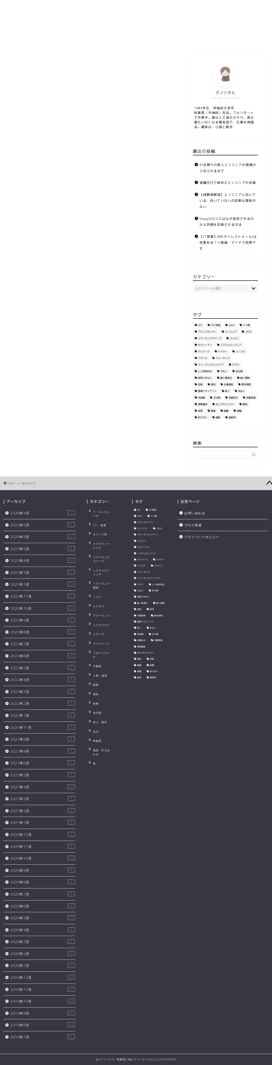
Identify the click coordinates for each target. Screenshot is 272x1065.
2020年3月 (42, 941)
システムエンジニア (103, 547)
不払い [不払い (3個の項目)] (223, 371)
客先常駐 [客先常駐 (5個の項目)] (246, 384)
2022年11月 (42, 596)
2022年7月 (42, 643)
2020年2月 (42, 953)
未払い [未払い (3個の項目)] (241, 391)
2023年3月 (42, 572)
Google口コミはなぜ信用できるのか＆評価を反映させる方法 (226, 221)
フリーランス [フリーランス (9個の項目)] (222, 358)
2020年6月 (42, 906)
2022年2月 (42, 703)
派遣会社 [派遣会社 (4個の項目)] (233, 397)
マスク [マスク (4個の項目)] (235, 364)
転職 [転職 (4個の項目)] (226, 410)
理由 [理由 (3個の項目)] (245, 404)
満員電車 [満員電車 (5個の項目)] (202, 404)
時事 (93, 641)
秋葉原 (94, 670)
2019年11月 (42, 989)
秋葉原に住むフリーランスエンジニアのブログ (136, 17)
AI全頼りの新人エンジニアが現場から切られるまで (227, 167)
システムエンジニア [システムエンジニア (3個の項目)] (230, 345)
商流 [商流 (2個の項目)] (213, 384)
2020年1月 (42, 965)
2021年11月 (42, 727)
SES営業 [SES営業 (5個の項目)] (215, 325)
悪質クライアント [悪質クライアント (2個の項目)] (207, 391)
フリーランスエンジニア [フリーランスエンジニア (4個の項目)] (211, 364)
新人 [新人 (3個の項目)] (227, 391)
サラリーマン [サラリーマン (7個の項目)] (205, 345)
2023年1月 (42, 584)
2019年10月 (42, 1001)
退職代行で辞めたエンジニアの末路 (227, 182)
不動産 (94, 612)
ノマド (94, 562)
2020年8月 (42, 882)
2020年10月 (42, 858)
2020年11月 (42, 846)
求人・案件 (97, 656)
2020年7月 (42, 894)
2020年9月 (42, 870)
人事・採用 (97, 619)
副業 (93, 627)
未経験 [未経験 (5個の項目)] (201, 397)
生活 (93, 663)
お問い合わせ (127, 40)
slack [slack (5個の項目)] (231, 325)
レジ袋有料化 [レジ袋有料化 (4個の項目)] (205, 371)
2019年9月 (42, 1013)
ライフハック (98, 598)
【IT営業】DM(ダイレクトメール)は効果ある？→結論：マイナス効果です (228, 242)
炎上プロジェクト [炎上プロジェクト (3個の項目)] (224, 404)
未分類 (94, 648)
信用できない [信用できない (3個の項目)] (205, 377)
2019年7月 (42, 1037)
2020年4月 (42, 929)
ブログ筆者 (96, 40)
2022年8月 (42, 632)
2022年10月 (42, 608)
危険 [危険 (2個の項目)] (200, 384)
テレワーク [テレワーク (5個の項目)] (204, 351)
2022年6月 (42, 655)
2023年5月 (42, 548)
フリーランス (98, 576)
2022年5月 (42, 667)
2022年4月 (42, 679)
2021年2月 (42, 810)
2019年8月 (42, 1025)
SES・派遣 (97, 518)
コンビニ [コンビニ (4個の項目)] (234, 338)
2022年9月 (42, 620)
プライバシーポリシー (167, 40)
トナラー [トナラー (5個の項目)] (222, 351)
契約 (93, 634)
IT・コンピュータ (101, 511)
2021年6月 (42, 763)
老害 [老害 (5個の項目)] (200, 410)
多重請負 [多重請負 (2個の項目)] (228, 384)
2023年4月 (42, 560)
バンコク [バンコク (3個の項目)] (240, 351)
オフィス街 (97, 525)
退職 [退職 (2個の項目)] (239, 410)
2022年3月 (42, 691)
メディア (96, 591)
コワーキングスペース (104, 540)
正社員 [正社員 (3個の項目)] (216, 397)
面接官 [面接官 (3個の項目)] (231, 417)
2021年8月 (42, 751)
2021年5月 (42, 775)
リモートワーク (100, 605)
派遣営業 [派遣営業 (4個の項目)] (251, 397)
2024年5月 (42, 536)
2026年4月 (42, 513)
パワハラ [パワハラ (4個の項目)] (202, 358)
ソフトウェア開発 (101, 554)
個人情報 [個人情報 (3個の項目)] (245, 377)
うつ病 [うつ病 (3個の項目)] (246, 325)
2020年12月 (42, 834)
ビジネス (96, 569)
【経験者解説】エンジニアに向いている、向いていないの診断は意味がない (227, 200)
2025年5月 (42, 525)
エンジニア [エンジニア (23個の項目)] (231, 331)
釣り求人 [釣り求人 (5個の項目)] (202, 417)
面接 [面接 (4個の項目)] (217, 417)
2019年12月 (42, 977)
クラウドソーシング (103, 532)
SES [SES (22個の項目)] (200, 325)
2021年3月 (42, 798)
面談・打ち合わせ (101, 677)
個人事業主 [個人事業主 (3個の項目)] (226, 377)
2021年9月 (42, 739)
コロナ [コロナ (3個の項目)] (248, 331)
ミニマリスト (98, 583)
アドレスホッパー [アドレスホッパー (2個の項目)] (207, 331)
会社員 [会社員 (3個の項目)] (239, 371)
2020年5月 (42, 917)
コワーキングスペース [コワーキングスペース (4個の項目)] (209, 338)
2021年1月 (42, 822)
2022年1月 (42, 715)
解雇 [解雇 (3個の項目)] (213, 410)
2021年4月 (42, 787)
